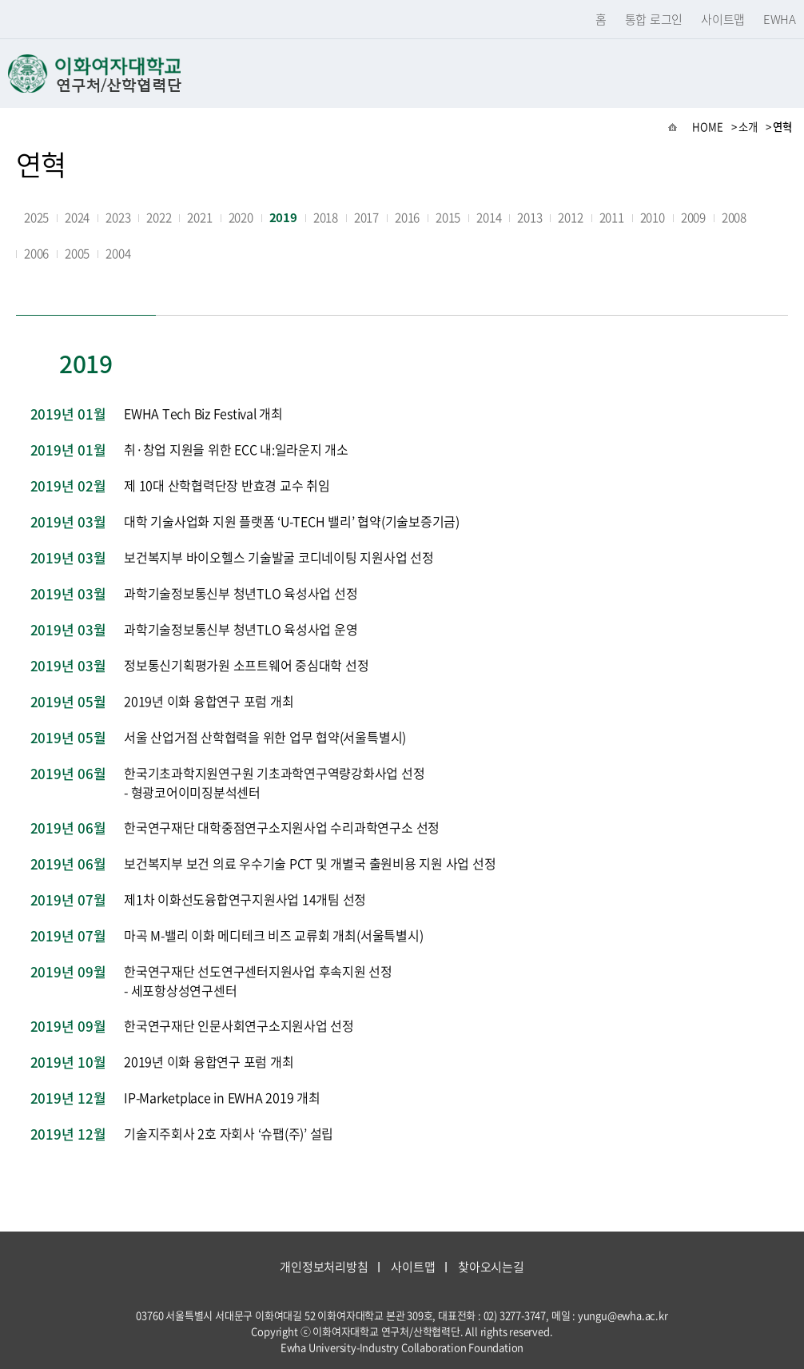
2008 (734, 217)
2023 (117, 217)
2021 (199, 217)
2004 (117, 253)
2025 (36, 217)
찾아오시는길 (491, 1266)
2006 (36, 253)
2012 (570, 217)
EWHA (779, 19)
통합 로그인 (654, 19)
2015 (448, 217)
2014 (488, 217)
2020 (241, 217)
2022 (158, 217)
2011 (611, 217)
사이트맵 (723, 19)
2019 (283, 217)
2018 (325, 217)
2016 (407, 217)
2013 (529, 217)
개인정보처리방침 (324, 1266)
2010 (652, 217)
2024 (77, 217)
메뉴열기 (779, 73)
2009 (693, 217)
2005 (77, 253)
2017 (366, 217)
